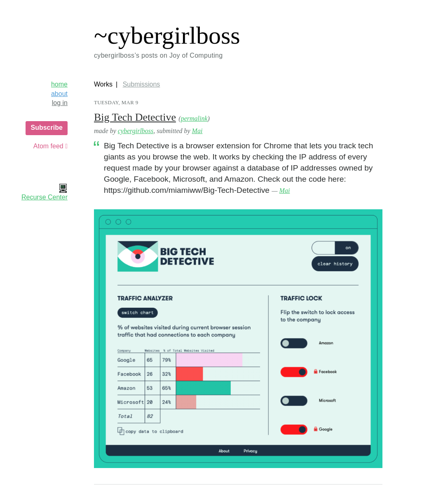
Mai (197, 130)
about (59, 93)
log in (60, 102)
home (59, 84)
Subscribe (46, 127)
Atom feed (50, 146)
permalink (194, 118)
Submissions (141, 84)
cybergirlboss (136, 130)
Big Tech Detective (135, 117)
